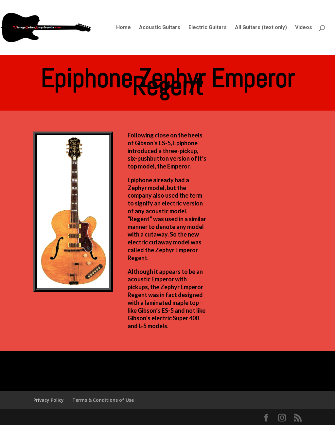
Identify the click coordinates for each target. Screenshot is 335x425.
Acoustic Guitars (159, 27)
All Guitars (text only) (261, 27)
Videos (303, 27)
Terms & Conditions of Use (103, 400)
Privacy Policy (48, 400)
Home (123, 27)
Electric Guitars (207, 27)
